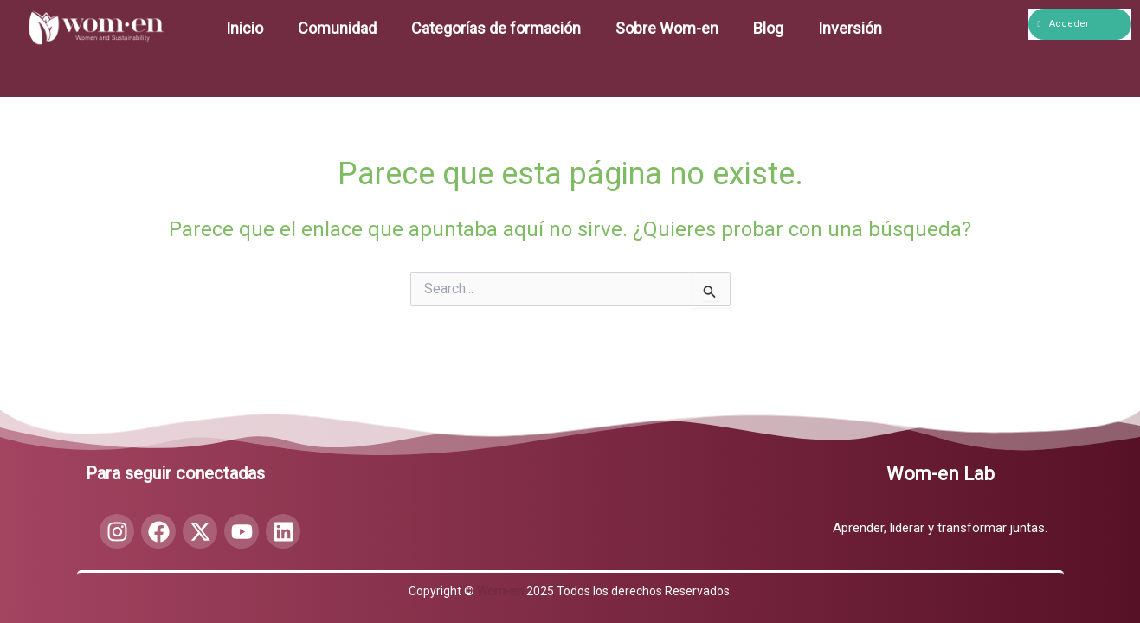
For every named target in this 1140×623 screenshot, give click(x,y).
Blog (768, 28)
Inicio (244, 28)
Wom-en (500, 591)
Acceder (1064, 23)
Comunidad (337, 28)
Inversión (850, 28)
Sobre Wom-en (666, 28)
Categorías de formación (496, 28)
